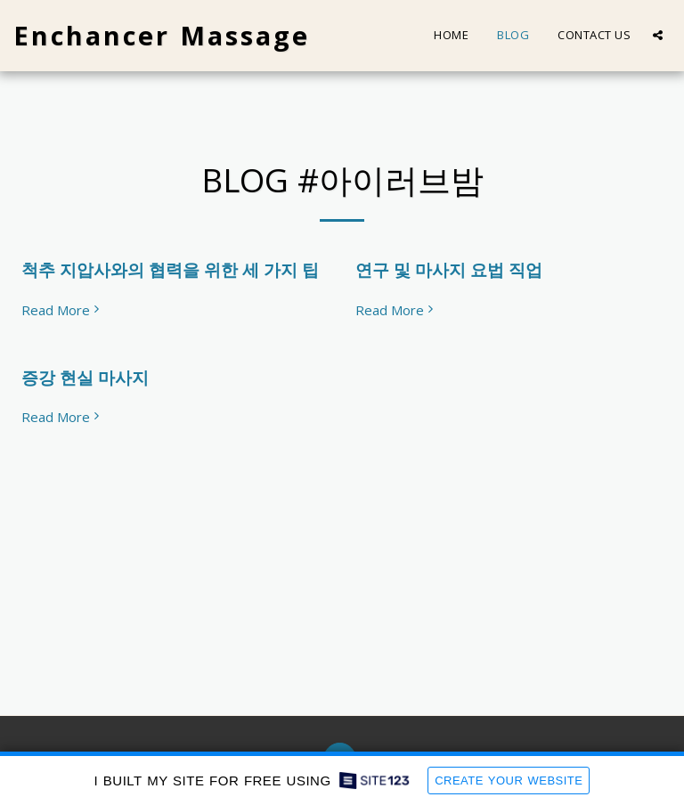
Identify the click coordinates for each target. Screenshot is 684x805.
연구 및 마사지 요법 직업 (448, 269)
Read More (62, 310)
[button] (658, 35)
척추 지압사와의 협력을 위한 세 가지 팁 (170, 269)
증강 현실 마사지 (85, 377)
